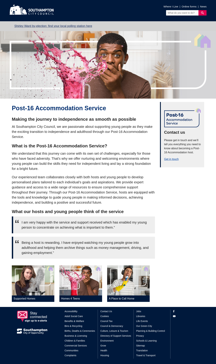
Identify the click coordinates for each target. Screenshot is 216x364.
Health (103, 350)
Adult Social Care (74, 316)
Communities (71, 350)
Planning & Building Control (150, 331)
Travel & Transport (146, 355)
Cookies (104, 316)
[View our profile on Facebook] (186, 311)
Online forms (189, 6)
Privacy (140, 335)
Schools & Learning (146, 340)
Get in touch (171, 159)
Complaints (70, 355)
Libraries (140, 316)
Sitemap (140, 345)
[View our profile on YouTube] (186, 316)
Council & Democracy (111, 326)
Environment (107, 340)
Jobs (138, 311)
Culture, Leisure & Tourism (114, 331)
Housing (104, 355)
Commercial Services (76, 345)
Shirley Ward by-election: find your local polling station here (53, 26)
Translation (142, 350)
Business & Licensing (76, 335)
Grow (103, 345)
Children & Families (75, 340)
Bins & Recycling (73, 326)
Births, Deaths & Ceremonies (80, 331)
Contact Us (106, 311)
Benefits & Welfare (74, 321)
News (203, 6)
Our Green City (144, 326)
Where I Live (171, 6)
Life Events (142, 321)
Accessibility (71, 311)
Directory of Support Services (115, 335)
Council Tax (106, 321)
